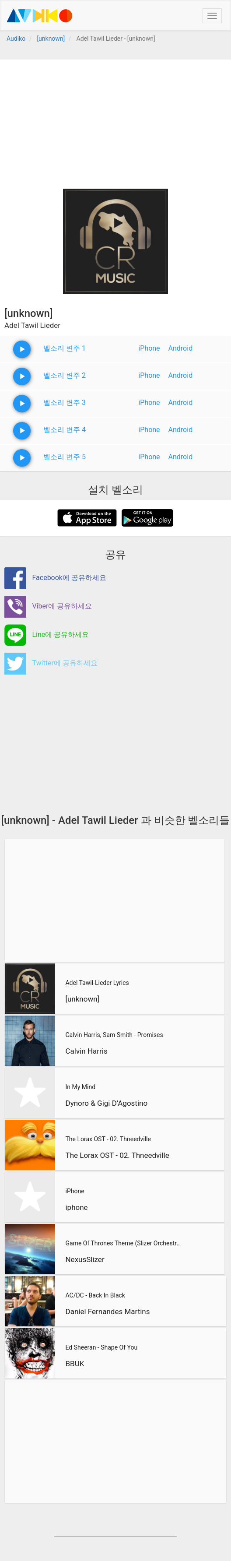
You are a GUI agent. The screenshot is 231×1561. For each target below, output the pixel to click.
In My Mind (80, 1086)
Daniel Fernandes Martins (107, 1311)
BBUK (74, 1363)
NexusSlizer (84, 1259)
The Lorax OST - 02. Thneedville (107, 1139)
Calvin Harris (86, 1051)
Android (180, 348)
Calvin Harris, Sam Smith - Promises (114, 1034)
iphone (76, 1207)
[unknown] (82, 999)
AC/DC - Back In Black (95, 1295)
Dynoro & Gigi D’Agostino (106, 1103)
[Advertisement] (115, 121)
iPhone (149, 348)
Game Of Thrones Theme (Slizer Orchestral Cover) (124, 1243)
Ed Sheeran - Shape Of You (101, 1347)
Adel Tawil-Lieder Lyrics (97, 982)
